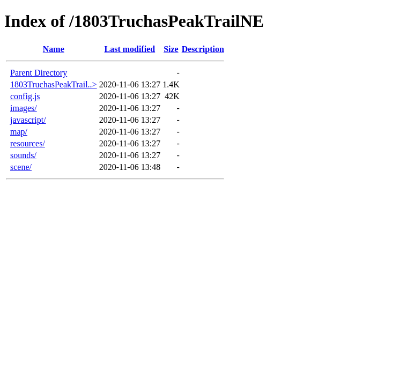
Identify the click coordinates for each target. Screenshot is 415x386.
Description (203, 49)
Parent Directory (38, 72)
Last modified (130, 49)
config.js (25, 96)
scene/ (21, 167)
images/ (23, 108)
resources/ (27, 143)
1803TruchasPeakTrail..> (53, 84)
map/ (18, 131)
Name (53, 49)
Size (171, 49)
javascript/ (28, 119)
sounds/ (23, 155)
